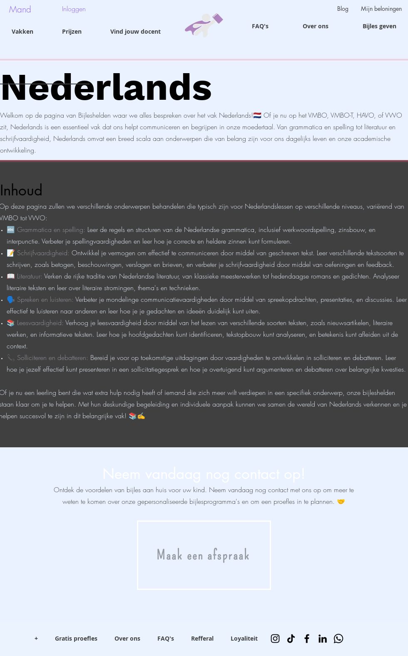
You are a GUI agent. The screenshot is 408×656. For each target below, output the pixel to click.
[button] (18, 9)
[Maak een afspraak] (204, 555)
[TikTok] (291, 638)
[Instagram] (275, 638)
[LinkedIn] (322, 638)
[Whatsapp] (338, 638)
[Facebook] (307, 638)
